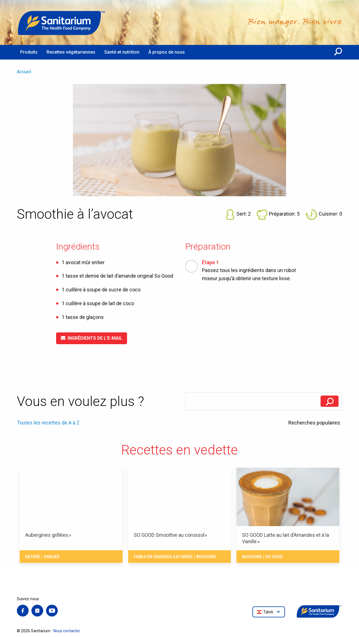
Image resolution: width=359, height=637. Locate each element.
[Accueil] (62, 22)
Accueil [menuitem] (24, 71)
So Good (274, 556)
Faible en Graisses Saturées (163, 556)
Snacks (51, 556)
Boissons (206, 556)
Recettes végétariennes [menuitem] (71, 52)
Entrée (32, 556)
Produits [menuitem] (29, 52)
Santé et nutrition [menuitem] (121, 52)
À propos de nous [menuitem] (166, 52)
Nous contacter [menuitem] (66, 631)
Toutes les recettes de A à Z (48, 423)
